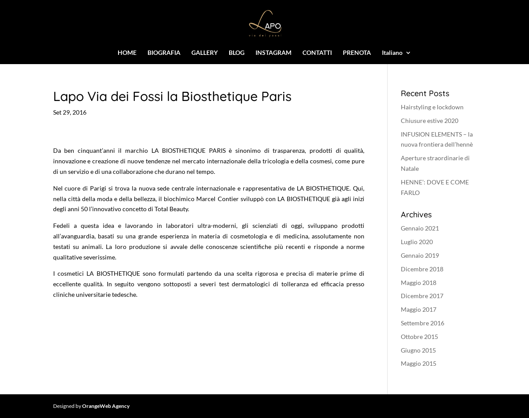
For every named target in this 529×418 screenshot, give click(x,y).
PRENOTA (357, 53)
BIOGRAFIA (164, 53)
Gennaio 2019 (420, 255)
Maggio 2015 (418, 363)
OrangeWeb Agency (106, 406)
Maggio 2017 (418, 309)
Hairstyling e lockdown (432, 107)
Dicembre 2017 (422, 295)
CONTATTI (317, 53)
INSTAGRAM (273, 53)
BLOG (237, 53)
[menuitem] (396, 57)
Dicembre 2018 (422, 269)
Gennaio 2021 (420, 228)
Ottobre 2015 (419, 336)
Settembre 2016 (422, 323)
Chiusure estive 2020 (429, 120)
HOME (127, 53)
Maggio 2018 (418, 282)
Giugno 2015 (418, 350)
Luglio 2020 (417, 241)
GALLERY (204, 53)
